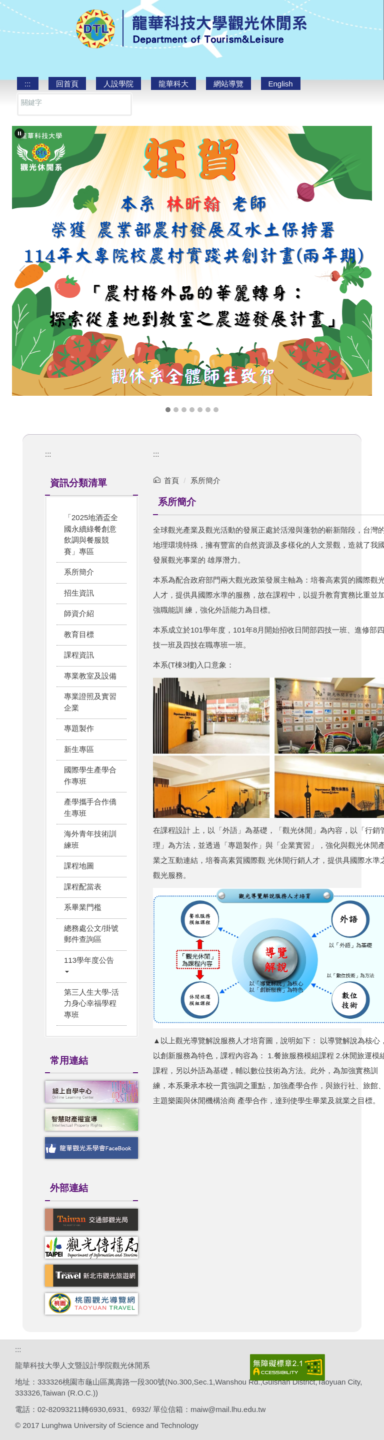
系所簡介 (205, 480)
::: (27, 83)
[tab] (168, 410)
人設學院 (119, 83)
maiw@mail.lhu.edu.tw (228, 1409)
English (280, 83)
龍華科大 (173, 83)
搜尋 (120, 104)
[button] (19, 133)
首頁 (171, 480)
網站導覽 (229, 83)
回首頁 (67, 83)
